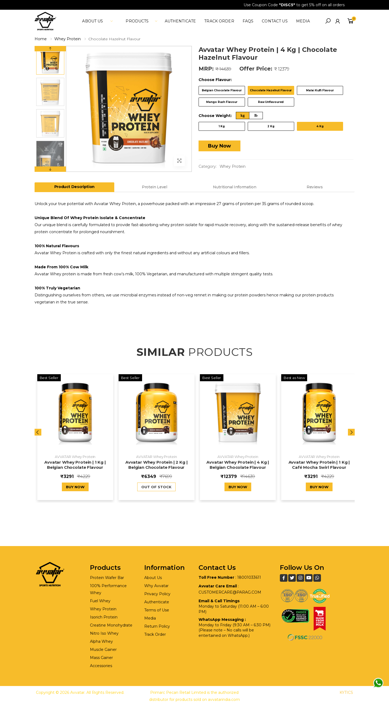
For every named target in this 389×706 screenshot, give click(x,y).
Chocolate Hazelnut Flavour (271, 90)
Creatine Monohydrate (111, 625)
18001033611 (249, 577)
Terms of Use (156, 610)
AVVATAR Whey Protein (75, 456)
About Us (153, 577)
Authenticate (180, 21)
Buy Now (219, 146)
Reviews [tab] (315, 187)
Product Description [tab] (74, 186)
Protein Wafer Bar (107, 577)
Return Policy (157, 626)
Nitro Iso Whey (104, 633)
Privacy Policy (157, 593)
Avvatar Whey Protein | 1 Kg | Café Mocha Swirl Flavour (319, 465)
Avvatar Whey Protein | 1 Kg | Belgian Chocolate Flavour (75, 465)
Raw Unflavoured (271, 102)
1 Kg (222, 126)
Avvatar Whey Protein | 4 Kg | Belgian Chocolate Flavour (237, 465)
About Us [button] (92, 21)
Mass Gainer (101, 657)
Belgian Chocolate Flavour (222, 90)
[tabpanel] (195, 253)
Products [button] (137, 21)
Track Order (219, 21)
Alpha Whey (101, 641)
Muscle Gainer (103, 649)
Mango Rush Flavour (221, 102)
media (303, 21)
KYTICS (346, 692)
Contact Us (274, 21)
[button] (328, 21)
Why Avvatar (156, 585)
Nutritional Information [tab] (234, 187)
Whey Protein (67, 38)
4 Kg (320, 126)
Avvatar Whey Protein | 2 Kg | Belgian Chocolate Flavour (156, 465)
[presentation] (38, 432)
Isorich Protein (104, 617)
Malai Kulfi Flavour (320, 90)
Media (150, 618)
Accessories (101, 665)
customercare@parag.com (230, 592)
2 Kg (270, 126)
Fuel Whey (100, 600)
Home (41, 38)
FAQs (248, 21)
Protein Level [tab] (154, 187)
